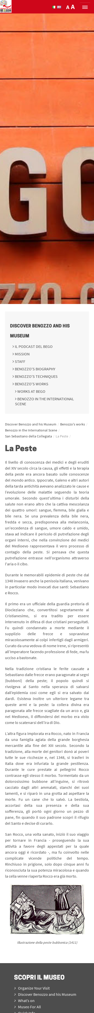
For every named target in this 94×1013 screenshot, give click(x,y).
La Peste (62, 436)
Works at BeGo (31, 391)
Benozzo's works (31, 383)
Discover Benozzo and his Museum (30, 424)
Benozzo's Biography (34, 368)
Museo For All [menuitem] (27, 1006)
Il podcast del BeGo (33, 346)
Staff (19, 361)
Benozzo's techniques (36, 376)
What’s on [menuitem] (24, 1000)
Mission (22, 353)
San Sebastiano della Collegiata (28, 436)
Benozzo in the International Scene (31, 430)
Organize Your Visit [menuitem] (32, 988)
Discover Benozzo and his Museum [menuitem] (45, 994)
